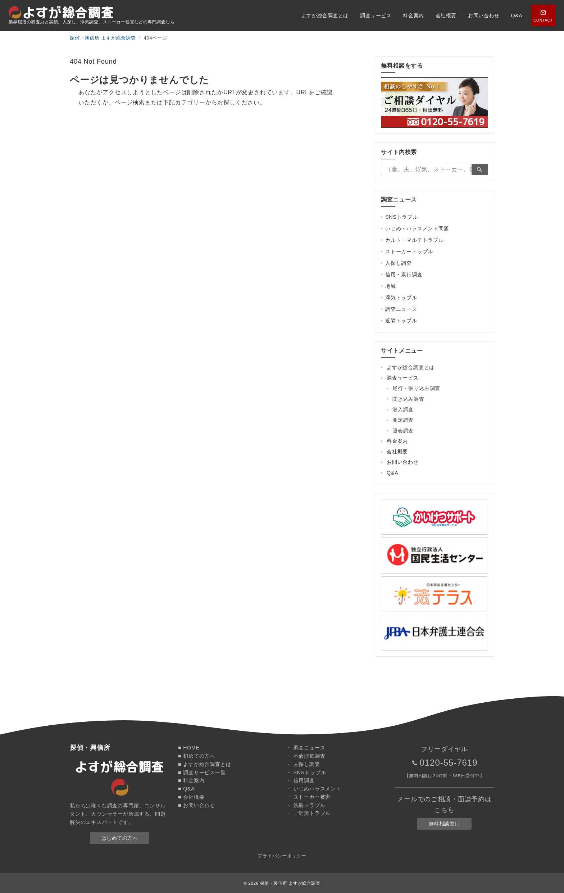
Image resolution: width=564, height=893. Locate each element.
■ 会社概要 (191, 797)
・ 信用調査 (300, 780)
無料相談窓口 (444, 823)
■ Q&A (186, 789)
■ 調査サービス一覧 (202, 772)
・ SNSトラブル (306, 772)
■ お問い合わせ (196, 805)
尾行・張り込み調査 (416, 388)
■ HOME (189, 748)
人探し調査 (398, 263)
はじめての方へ (119, 838)
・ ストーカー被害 (308, 797)
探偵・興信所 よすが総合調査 (290, 883)
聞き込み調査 (408, 399)
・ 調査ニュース (305, 748)
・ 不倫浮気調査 (305, 756)
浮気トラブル (401, 297)
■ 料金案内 (191, 780)
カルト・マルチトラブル (414, 240)
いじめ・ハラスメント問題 (417, 228)
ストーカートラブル (409, 251)
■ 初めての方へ (196, 756)
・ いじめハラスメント (313, 789)
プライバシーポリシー (282, 855)
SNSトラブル (401, 217)
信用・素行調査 (404, 274)
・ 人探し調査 (303, 764)
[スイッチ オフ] (543, 15)
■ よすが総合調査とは (204, 764)
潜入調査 (403, 409)
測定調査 (403, 420)
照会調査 (403, 431)
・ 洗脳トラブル (305, 805)
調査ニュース (401, 309)
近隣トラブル (401, 320)
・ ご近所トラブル (308, 813)
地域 (390, 286)
